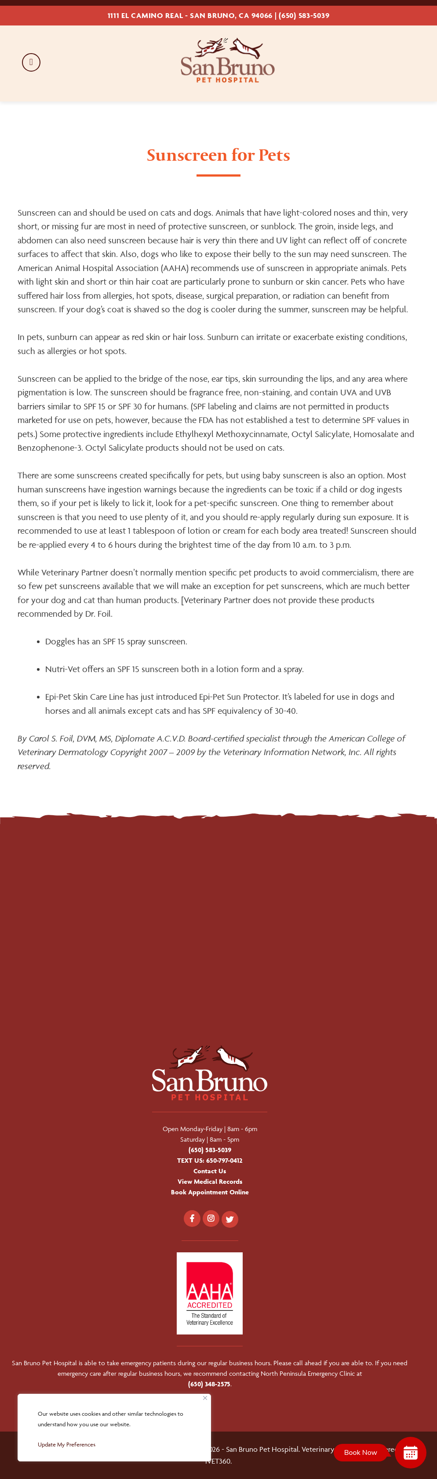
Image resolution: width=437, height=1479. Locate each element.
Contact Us (209, 1171)
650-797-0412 (224, 1160)
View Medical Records (210, 1181)
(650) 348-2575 (209, 1384)
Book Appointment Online (210, 1192)
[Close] (205, 1398)
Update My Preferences (66, 1444)
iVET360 (217, 1461)
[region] (114, 1427)
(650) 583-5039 (304, 15)
